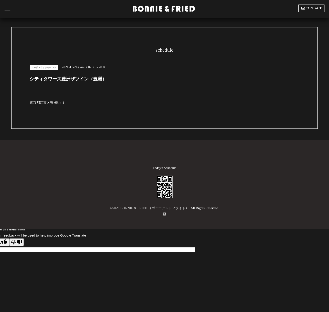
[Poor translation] (16, 242)
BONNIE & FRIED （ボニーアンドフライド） (154, 208)
